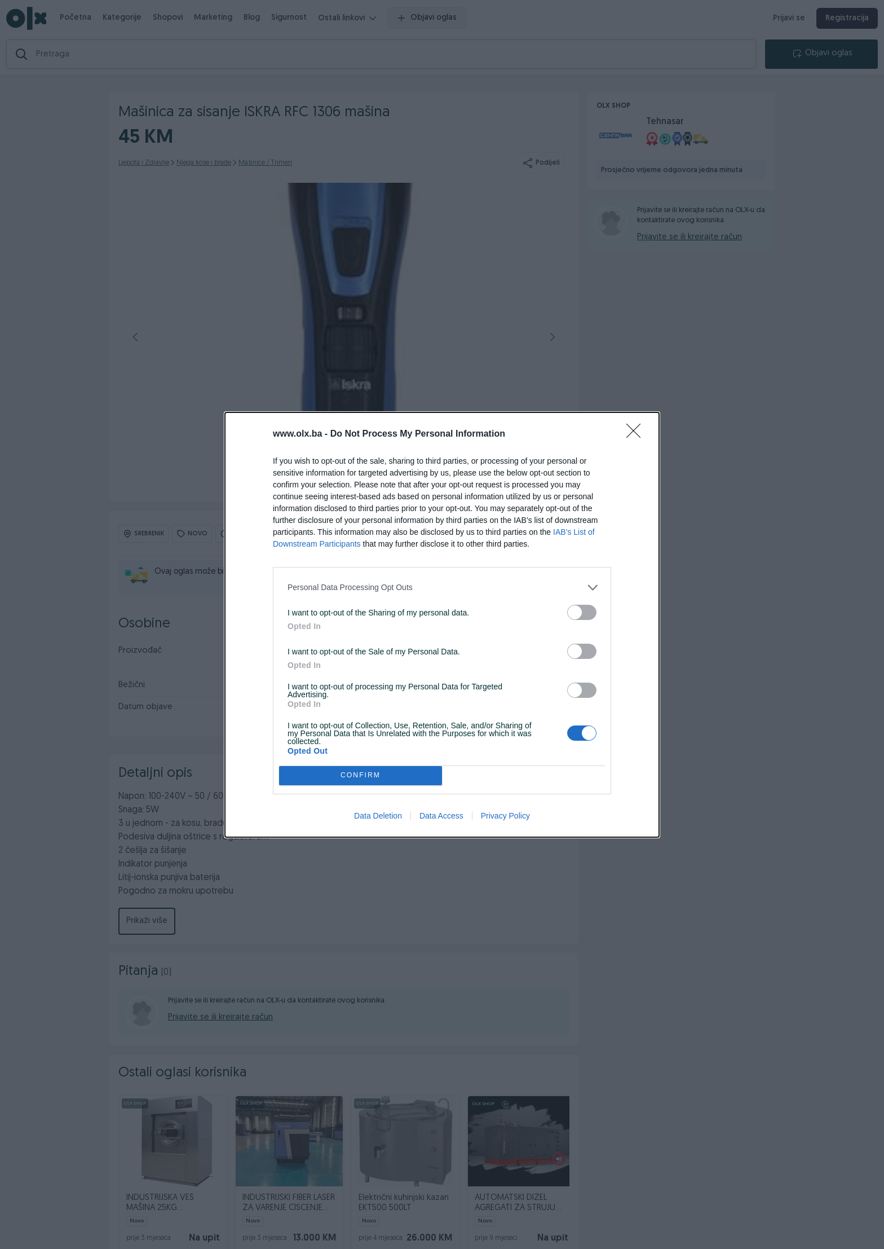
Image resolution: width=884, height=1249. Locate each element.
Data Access (441, 815)
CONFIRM (360, 775)
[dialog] (442, 624)
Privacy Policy (505, 815)
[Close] (637, 434)
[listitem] (442, 587)
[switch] (581, 612)
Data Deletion (378, 815)
